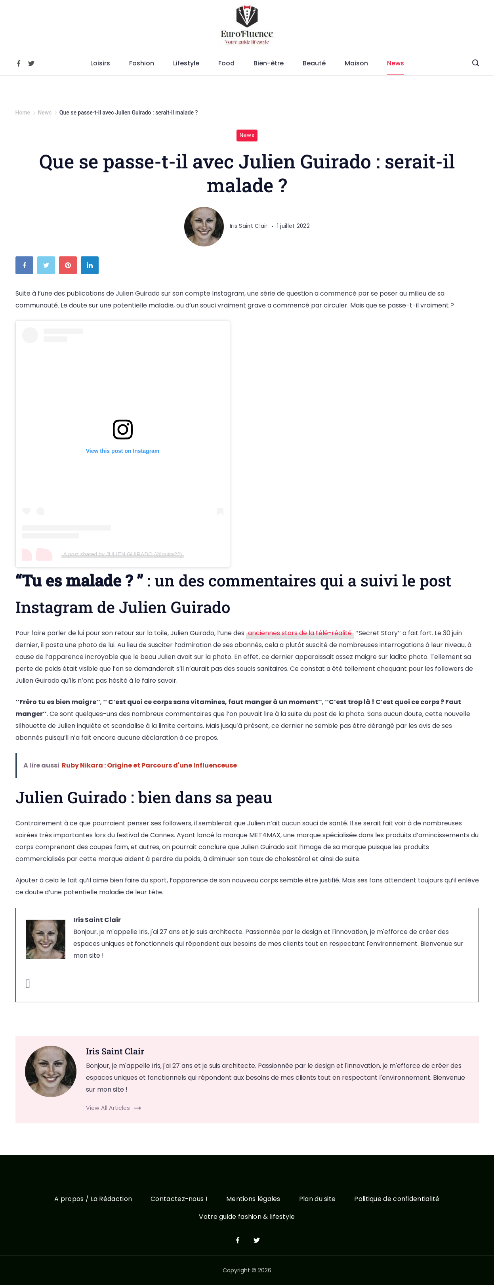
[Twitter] (31, 63)
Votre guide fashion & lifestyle (247, 1217)
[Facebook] (18, 63)
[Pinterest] (70, 267)
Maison (356, 63)
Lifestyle (186, 63)
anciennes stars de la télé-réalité (300, 633)
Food (226, 63)
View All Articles (108, 1108)
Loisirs (100, 63)
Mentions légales (253, 1199)
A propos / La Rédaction (92, 1199)
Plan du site (317, 1199)
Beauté (314, 63)
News (395, 63)
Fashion (141, 63)
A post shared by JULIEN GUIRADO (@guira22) (122, 554)
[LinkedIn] (92, 267)
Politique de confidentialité (397, 1199)
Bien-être (269, 63)
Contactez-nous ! (178, 1199)
